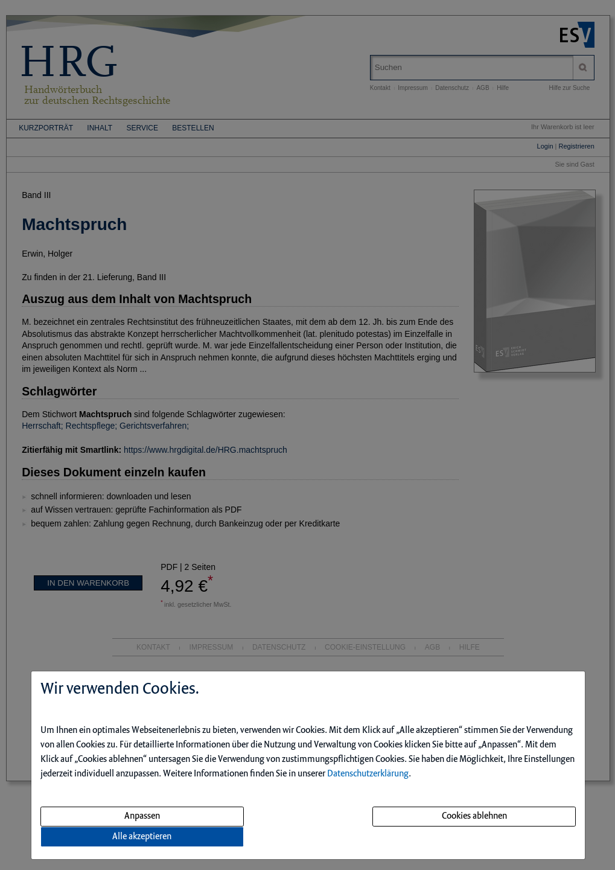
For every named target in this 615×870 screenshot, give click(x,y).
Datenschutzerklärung (368, 774)
